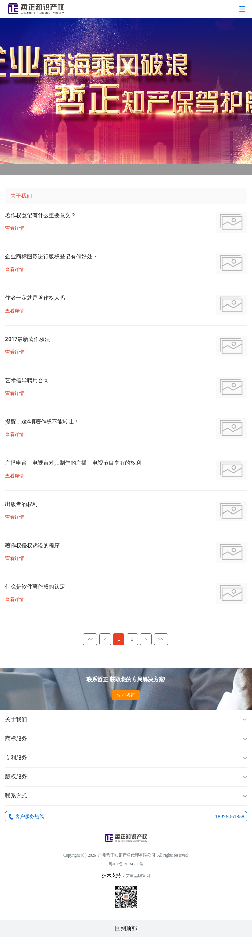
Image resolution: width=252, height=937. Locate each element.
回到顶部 (126, 928)
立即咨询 (126, 695)
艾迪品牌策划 (138, 875)
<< (90, 639)
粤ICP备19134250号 (126, 864)
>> (160, 639)
